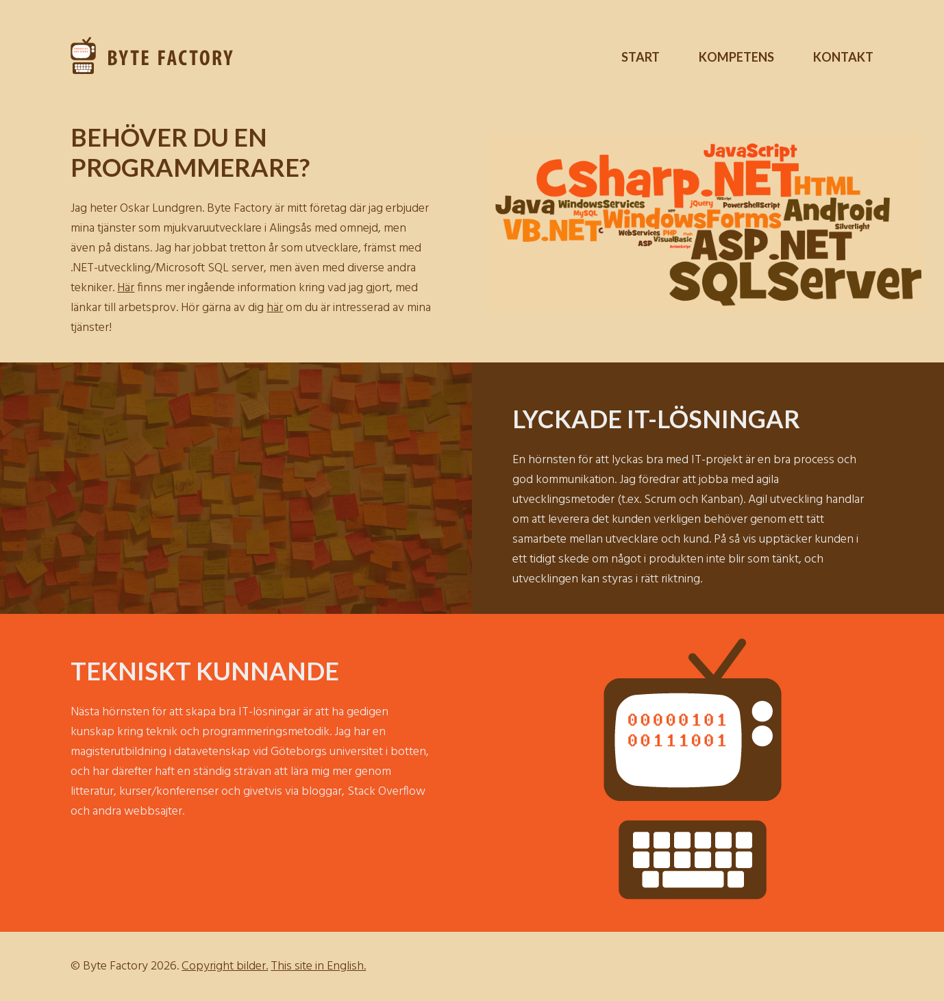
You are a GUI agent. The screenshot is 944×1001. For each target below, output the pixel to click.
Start (640, 56)
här (274, 308)
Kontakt (843, 56)
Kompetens (736, 56)
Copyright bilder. (225, 966)
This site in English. (318, 966)
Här (125, 288)
